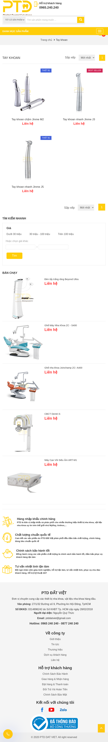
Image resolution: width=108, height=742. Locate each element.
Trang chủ (46, 40)
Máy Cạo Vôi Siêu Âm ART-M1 (60, 460)
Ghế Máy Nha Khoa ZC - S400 (60, 325)
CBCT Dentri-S (52, 413)
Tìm (14, 255)
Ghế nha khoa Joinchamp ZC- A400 (63, 367)
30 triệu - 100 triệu (39, 234)
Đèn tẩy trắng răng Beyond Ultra (61, 279)
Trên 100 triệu (66, 234)
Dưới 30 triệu (14, 234)
